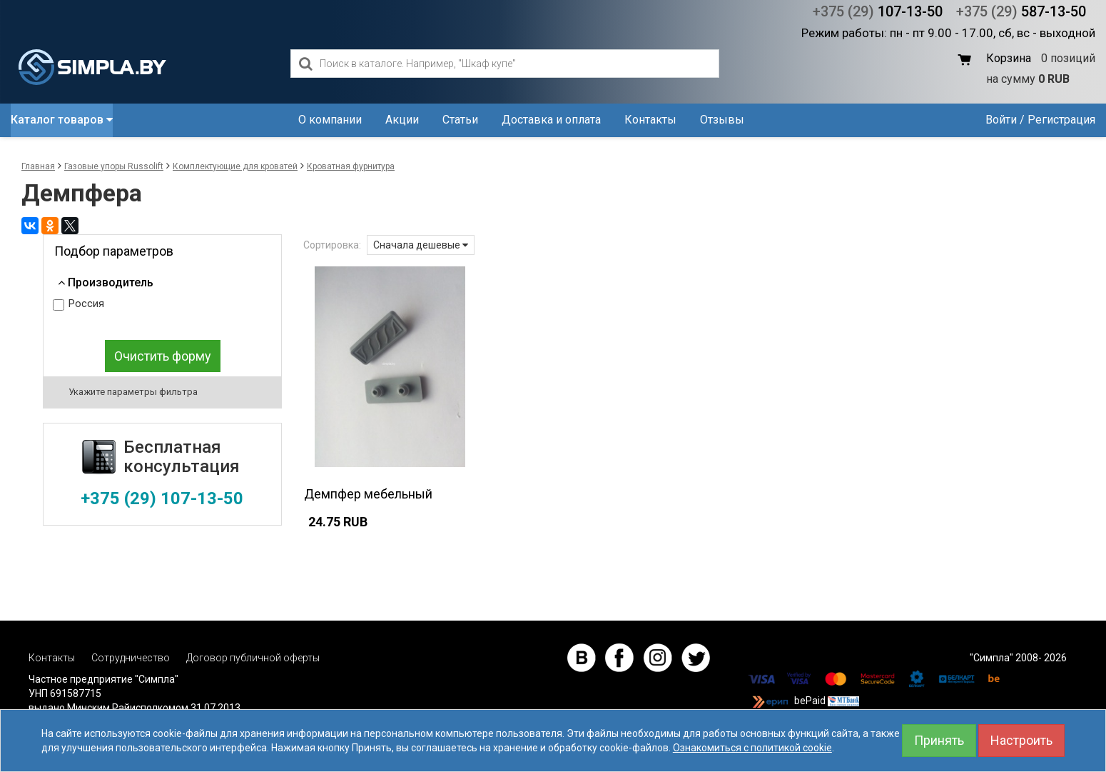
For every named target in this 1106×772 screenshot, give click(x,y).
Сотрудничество (130, 657)
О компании (330, 119)
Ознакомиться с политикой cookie (752, 747)
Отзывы (722, 119)
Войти (1001, 119)
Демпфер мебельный (368, 493)
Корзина (1008, 58)
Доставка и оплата (551, 119)
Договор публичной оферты (253, 657)
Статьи (460, 119)
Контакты (650, 119)
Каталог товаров (62, 119)
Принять (939, 740)
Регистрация (1061, 119)
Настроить (1021, 740)
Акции (402, 119)
